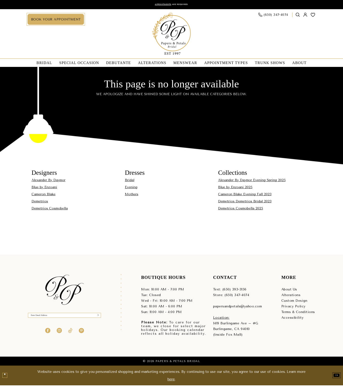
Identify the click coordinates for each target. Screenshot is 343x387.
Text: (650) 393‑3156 (230, 291)
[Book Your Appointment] (56, 21)
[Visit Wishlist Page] (313, 16)
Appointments (157, 5)
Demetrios (40, 203)
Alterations (291, 297)
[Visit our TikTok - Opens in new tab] (70, 336)
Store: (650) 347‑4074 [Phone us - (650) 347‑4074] (231, 297)
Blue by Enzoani (44, 189)
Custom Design (294, 302)
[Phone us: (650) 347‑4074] (273, 17)
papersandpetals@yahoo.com (237, 308)
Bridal (129, 182)
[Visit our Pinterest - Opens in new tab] (81, 336)
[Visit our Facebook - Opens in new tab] (48, 336)
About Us (289, 291)
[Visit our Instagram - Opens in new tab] (59, 336)
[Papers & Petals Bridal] (171, 35)
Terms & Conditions (298, 314)
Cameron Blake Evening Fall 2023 (244, 196)
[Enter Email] (64, 319)
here (171, 381)
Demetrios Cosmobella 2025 (240, 210)
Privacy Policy (293, 308)
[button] (305, 17)
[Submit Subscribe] (96, 319)
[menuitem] (55, 21)
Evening (131, 189)
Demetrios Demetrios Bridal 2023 (244, 203)
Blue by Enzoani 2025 (235, 189)
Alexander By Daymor (48, 182)
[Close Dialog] (6, 377)
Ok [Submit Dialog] (334, 377)
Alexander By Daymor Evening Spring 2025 (252, 182)
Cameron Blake (44, 196)
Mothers (131, 196)
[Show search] (298, 17)
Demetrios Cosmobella (50, 210)
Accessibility (292, 319)
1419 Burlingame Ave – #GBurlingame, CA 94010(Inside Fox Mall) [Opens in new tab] (235, 330)
